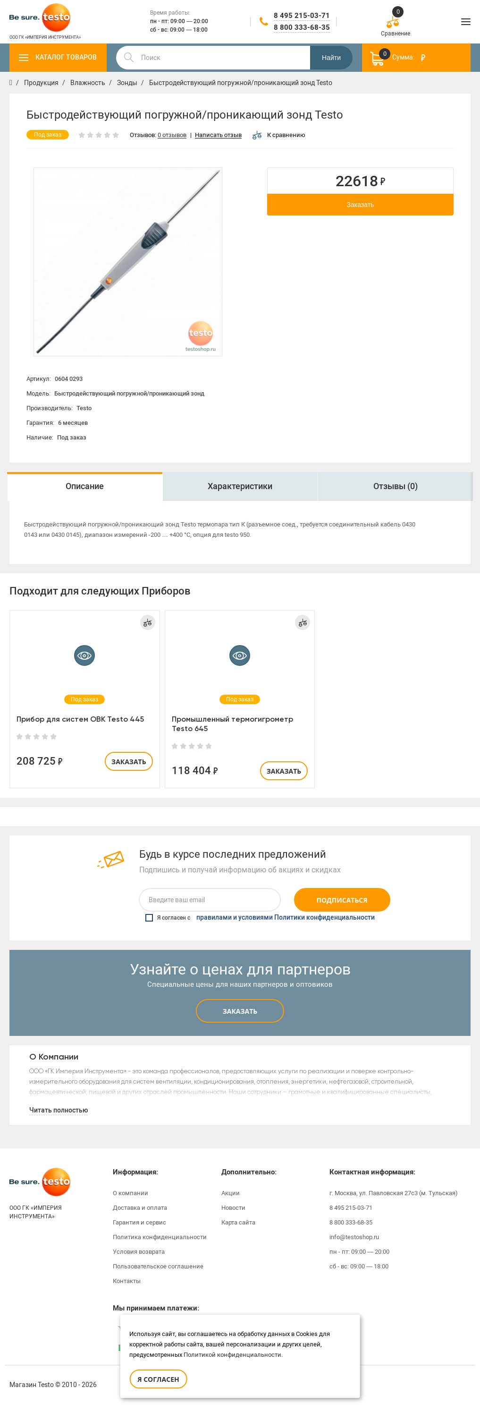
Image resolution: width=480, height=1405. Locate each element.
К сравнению (279, 134)
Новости (233, 1207)
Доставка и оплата (140, 1207)
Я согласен (158, 1379)
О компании (130, 1193)
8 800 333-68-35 (302, 27)
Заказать (360, 204)
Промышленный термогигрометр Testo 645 (232, 724)
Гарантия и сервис (139, 1222)
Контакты (127, 1280)
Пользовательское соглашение (158, 1266)
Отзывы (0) (395, 486)
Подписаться (342, 900)
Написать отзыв (218, 135)
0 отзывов (172, 135)
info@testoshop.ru (354, 1237)
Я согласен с (260, 918)
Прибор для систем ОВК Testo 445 (80, 719)
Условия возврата (139, 1251)
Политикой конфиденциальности (232, 1354)
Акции (230, 1193)
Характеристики (240, 486)
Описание (85, 486)
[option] (128, 261)
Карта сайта (238, 1222)
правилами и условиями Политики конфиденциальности (285, 918)
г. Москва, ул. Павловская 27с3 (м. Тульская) (393, 1193)
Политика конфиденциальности (160, 1237)
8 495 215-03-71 (302, 15)
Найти (331, 57)
